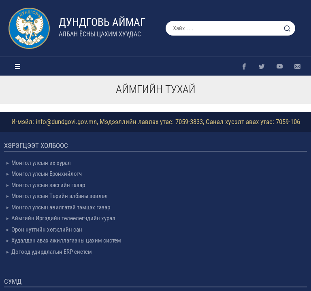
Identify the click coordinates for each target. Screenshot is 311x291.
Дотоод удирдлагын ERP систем (51, 251)
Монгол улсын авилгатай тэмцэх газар (60, 207)
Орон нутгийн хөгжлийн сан (46, 229)
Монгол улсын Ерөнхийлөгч (46, 173)
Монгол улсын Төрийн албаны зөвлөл (59, 196)
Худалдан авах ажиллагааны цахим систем (66, 240)
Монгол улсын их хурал (41, 163)
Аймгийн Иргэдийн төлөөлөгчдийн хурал (63, 218)
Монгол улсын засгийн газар (48, 185)
